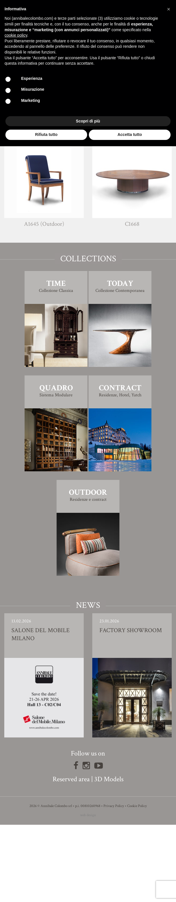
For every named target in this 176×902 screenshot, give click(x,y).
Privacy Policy (113, 883)
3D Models (108, 856)
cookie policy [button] (16, 35)
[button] (168, 9)
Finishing (88, 173)
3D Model (88, 189)
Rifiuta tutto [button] (46, 134)
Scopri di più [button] (88, 121)
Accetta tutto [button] (129, 134)
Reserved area (71, 856)
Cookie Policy (137, 883)
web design (88, 892)
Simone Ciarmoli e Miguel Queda (99, 161)
